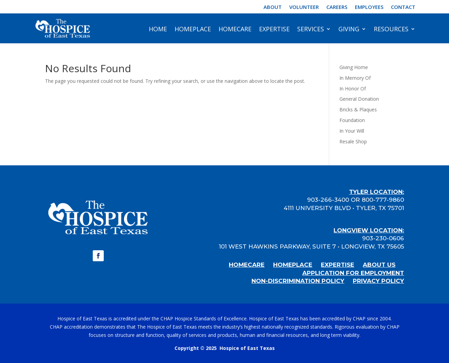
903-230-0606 (383, 238)
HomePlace (193, 29)
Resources (391, 29)
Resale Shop (353, 141)
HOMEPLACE (292, 264)
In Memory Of (355, 78)
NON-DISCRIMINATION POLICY (297, 280)
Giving (348, 29)
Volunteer (304, 7)
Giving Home (353, 67)
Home (158, 29)
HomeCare (234, 29)
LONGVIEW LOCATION (368, 230)
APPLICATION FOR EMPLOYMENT (353, 273)
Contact (403, 7)
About (272, 7)
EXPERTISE (337, 264)
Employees (369, 7)
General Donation (359, 99)
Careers (336, 7)
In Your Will (351, 131)
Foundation (352, 120)
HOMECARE (247, 264)
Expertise (274, 29)
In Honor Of (352, 88)
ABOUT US (379, 264)
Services (310, 29)
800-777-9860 (383, 199)
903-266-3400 (328, 199)
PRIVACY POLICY (378, 280)
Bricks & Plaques (358, 109)
